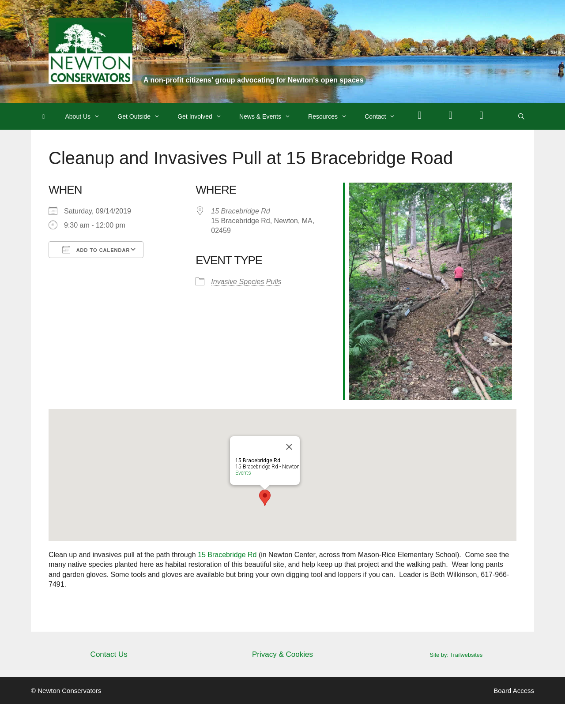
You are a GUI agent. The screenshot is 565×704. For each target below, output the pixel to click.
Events (243, 473)
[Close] (289, 446)
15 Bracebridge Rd (240, 211)
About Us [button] (87, 116)
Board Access (513, 690)
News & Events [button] (269, 116)
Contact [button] (384, 116)
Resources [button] (332, 116)
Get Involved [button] (203, 116)
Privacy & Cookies (282, 654)
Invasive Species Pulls (246, 281)
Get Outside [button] (143, 116)
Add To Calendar (96, 250)
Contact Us (109, 654)
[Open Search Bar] (521, 116)
